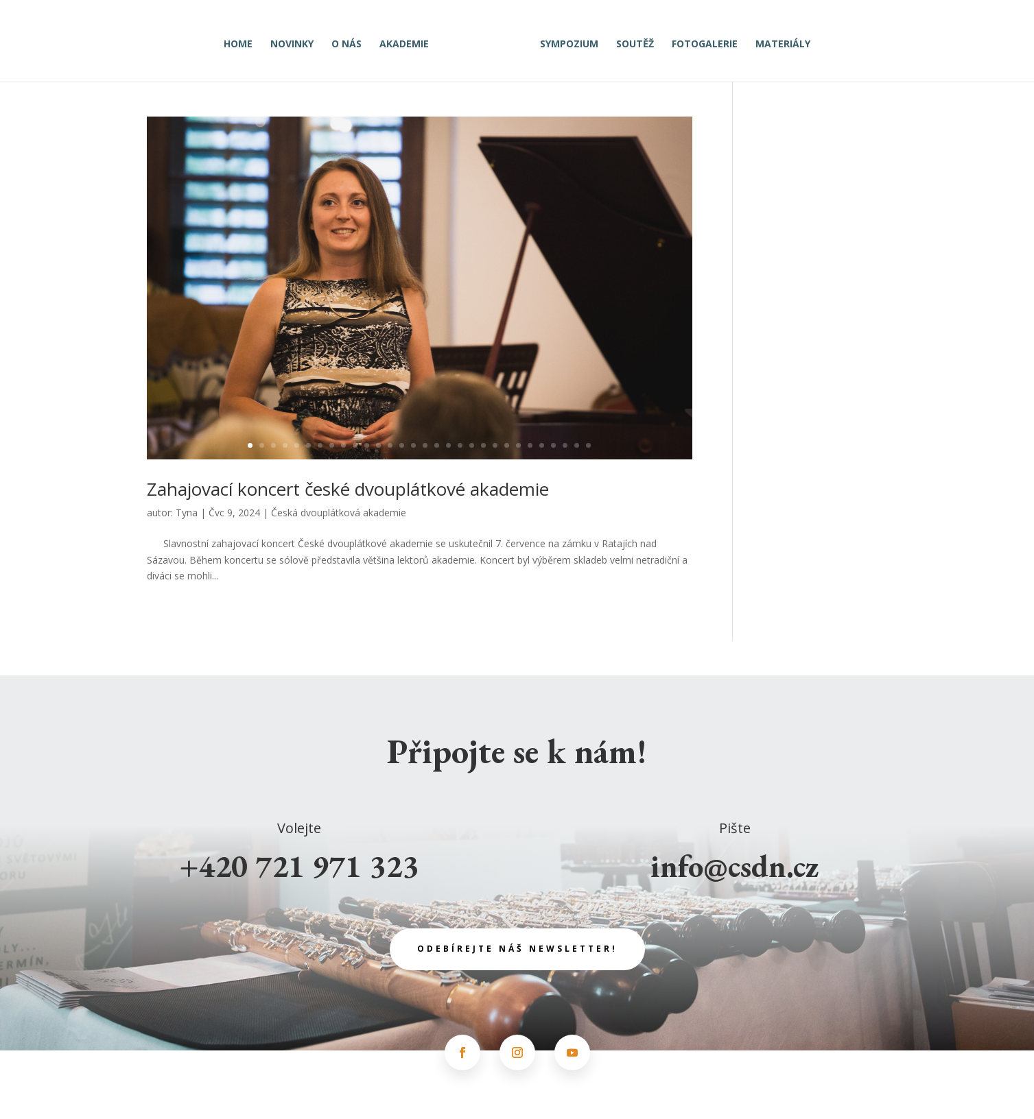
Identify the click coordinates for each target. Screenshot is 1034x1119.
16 (425, 445)
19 (460, 445)
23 (506, 445)
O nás (351, 40)
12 (378, 445)
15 (413, 445)
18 (448, 445)
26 (541, 445)
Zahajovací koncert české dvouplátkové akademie (348, 489)
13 (390, 445)
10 (355, 445)
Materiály (778, 40)
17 (436, 445)
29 (576, 445)
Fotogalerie (700, 40)
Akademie (409, 40)
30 (588, 445)
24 (518, 445)
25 (530, 445)
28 (565, 445)
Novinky (296, 40)
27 (553, 445)
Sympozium (564, 40)
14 (401, 445)
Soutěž (630, 40)
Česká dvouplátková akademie (338, 512)
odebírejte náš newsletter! (517, 948)
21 (483, 445)
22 (495, 445)
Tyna (187, 512)
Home (242, 40)
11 (366, 445)
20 (471, 445)
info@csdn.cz (734, 865)
